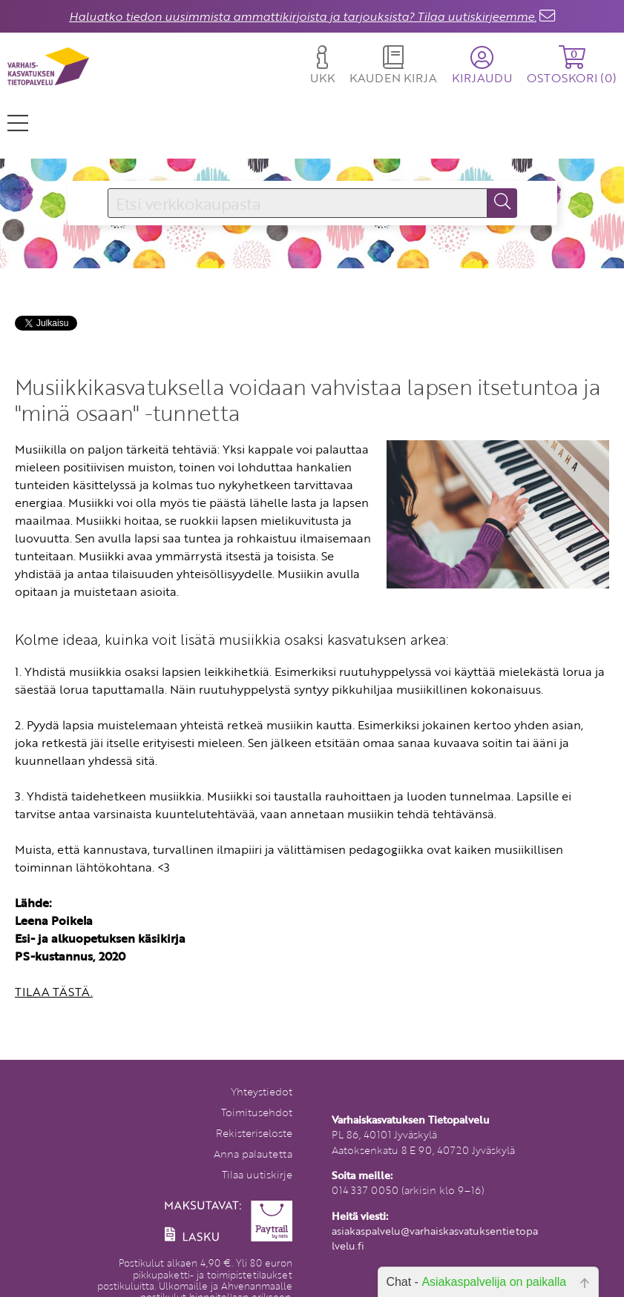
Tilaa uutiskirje (257, 1174)
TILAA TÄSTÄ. (54, 992)
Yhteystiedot (261, 1091)
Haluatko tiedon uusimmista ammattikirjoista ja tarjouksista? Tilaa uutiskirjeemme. (302, 16)
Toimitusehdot (256, 1112)
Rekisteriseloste (254, 1133)
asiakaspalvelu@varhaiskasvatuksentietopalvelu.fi (435, 1238)
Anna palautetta (253, 1153)
